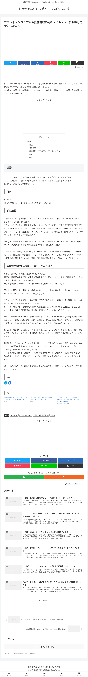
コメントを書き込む (44, 650)
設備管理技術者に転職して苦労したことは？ (45, 152)
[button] (77, 63)
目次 (41, 137)
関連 (31, 158)
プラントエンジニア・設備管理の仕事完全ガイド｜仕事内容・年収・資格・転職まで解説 (68, 400)
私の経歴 (32, 148)
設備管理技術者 (44, 416)
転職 (7, 416)
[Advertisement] (44, 43)
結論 (29, 142)
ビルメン (14, 416)
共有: (31, 155)
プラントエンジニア (25, 416)
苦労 (35, 416)
